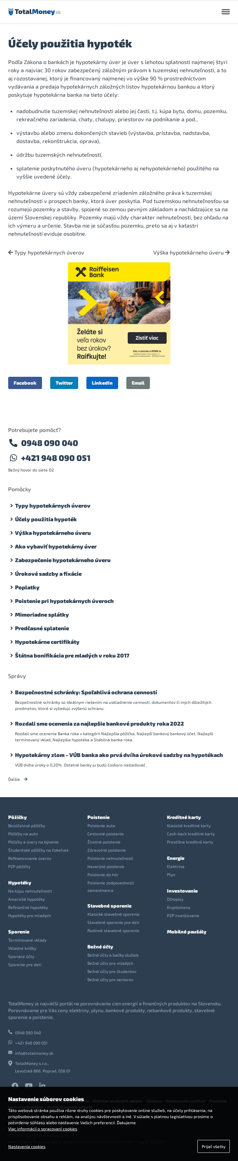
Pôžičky (17, 817)
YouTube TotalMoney (29, 1086)
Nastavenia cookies (26, 1146)
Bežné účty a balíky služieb (113, 955)
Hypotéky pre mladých (29, 915)
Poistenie (98, 817)
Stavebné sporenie (109, 906)
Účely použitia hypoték (46, 519)
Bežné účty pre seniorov (110, 979)
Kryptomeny (178, 907)
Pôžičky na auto (23, 833)
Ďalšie (18, 779)
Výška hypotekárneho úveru (191, 252)
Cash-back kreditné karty (191, 833)
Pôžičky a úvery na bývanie (33, 841)
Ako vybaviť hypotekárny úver (56, 546)
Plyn (171, 874)
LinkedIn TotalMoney (42, 1086)
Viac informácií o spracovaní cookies (42, 1128)
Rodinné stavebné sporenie (113, 930)
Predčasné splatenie (42, 628)
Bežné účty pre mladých (110, 963)
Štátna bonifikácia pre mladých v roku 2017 (72, 655)
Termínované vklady (27, 940)
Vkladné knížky (22, 948)
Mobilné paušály (186, 931)
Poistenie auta (101, 825)
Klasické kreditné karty (189, 825)
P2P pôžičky (19, 866)
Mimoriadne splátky (42, 614)
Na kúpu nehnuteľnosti (30, 890)
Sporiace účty (21, 956)
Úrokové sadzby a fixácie (48, 573)
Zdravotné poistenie (106, 850)
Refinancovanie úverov (29, 858)
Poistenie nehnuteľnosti (110, 858)
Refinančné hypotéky (28, 907)
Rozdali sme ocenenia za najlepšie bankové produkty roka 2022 (99, 723)
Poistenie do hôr (102, 874)
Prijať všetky (213, 1146)
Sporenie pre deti (24, 964)
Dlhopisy (175, 899)
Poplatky (27, 587)
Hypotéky (19, 882)
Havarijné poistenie (105, 866)
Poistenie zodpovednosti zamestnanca (110, 886)
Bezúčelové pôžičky (26, 825)
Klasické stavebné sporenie (113, 914)
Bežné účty (100, 946)
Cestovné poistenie (105, 833)
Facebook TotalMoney (15, 1086)
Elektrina (175, 866)
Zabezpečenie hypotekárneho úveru (63, 560)
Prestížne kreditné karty (190, 841)
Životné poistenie (104, 841)
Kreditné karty (184, 817)
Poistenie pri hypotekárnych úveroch (64, 601)
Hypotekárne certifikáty (47, 641)
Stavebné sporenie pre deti (113, 922)
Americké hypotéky (26, 899)
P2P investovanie (183, 915)
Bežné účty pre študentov (111, 971)
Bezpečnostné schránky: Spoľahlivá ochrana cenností (86, 692)
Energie (175, 858)
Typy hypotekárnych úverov (46, 252)
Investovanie (182, 891)
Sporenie (18, 931)
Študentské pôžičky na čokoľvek (38, 850)
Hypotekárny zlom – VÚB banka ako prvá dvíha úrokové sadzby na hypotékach (119, 755)
